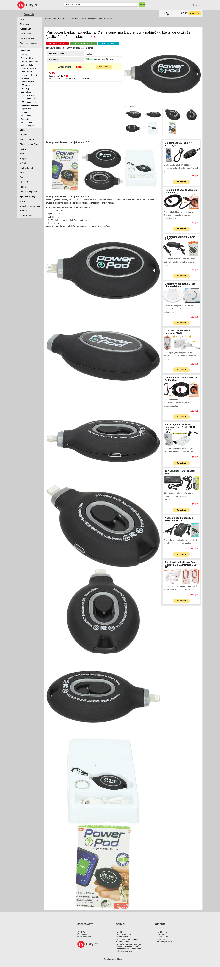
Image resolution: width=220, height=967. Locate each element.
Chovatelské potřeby (29, 144)
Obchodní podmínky (123, 934)
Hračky (23, 149)
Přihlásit (199, 5)
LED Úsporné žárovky (29, 102)
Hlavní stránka (49, 18)
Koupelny (24, 158)
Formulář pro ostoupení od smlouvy (129, 944)
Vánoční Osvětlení (28, 122)
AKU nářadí (25, 24)
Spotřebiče (25, 119)
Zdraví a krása (26, 215)
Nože (22, 173)
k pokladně (194, 13)
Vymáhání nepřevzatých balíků (127, 946)
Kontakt (119, 932)
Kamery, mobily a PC (29, 75)
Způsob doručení (122, 942)
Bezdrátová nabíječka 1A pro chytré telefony (180, 285)
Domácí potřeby (27, 38)
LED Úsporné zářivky (29, 99)
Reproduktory (26, 109)
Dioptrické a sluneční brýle (29, 44)
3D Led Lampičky (27, 126)
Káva (22, 154)
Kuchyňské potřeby (28, 168)
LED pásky (25, 89)
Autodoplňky (25, 29)
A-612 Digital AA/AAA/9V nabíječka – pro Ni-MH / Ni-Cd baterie (180, 427)
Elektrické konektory (28, 68)
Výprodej (29, 14)
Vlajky (22, 201)
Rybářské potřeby (27, 196)
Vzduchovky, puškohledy (30, 206)
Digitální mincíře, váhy (29, 61)
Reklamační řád (122, 937)
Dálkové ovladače (27, 65)
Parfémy (23, 187)
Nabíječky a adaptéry (75, 18)
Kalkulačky (25, 78)
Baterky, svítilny (27, 58)
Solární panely (26, 116)
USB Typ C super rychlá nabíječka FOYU (177, 332)
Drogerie (23, 135)
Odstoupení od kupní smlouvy (127, 939)
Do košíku (104, 67)
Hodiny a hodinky (27, 139)
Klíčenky (23, 163)
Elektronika (61, 18)
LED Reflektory (26, 92)
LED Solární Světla (28, 95)
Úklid (22, 177)
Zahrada (23, 211)
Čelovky (24, 55)
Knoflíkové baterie (28, 82)
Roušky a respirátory (29, 192)
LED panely (25, 85)
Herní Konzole (26, 72)
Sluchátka (24, 112)
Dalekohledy (25, 34)
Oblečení (24, 182)
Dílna (22, 130)
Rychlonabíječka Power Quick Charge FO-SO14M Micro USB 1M (181, 565)
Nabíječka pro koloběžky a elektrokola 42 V (179, 519)
